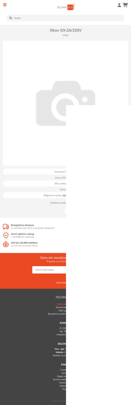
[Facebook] (72, 282)
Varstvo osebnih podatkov (65, 379)
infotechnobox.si (65, 334)
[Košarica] (125, 5)
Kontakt (65, 373)
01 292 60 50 (65, 328)
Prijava (118, 5)
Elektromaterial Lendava (75, 195)
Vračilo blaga (65, 382)
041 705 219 (65, 331)
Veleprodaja (65, 385)
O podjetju (65, 369)
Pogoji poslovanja (65, 376)
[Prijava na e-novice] (89, 270)
